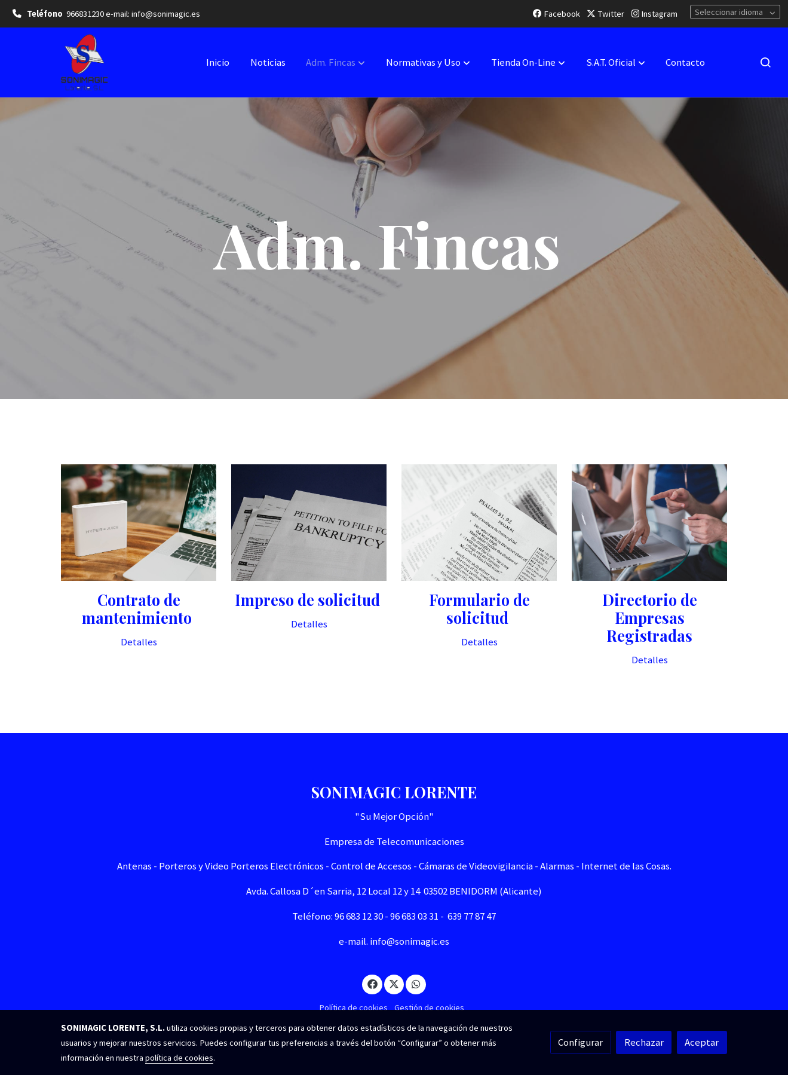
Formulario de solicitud (479, 608)
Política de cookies (353, 1007)
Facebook (556, 13)
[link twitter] (394, 983)
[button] (335, 62)
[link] (84, 62)
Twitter (605, 13)
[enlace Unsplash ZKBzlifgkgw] (649, 521)
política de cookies (179, 1057)
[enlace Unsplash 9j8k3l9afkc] (309, 521)
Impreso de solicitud (309, 600)
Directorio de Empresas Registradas (649, 617)
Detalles (139, 641)
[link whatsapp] (415, 983)
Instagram (654, 13)
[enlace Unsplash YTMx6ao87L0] (479, 521)
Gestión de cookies (429, 1007)
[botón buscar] (765, 62)
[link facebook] (372, 983)
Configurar (580, 1042)
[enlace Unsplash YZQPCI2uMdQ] (138, 521)
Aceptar (702, 1042)
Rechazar (644, 1042)
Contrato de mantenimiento (138, 608)
